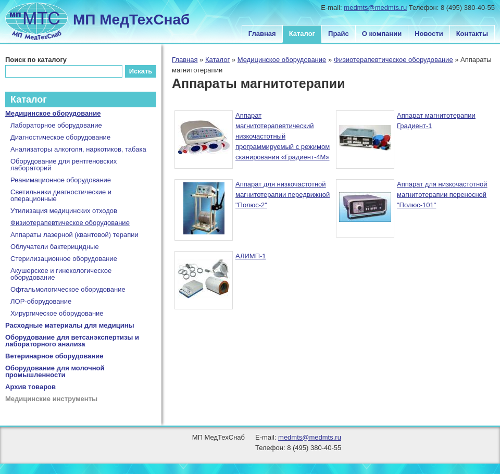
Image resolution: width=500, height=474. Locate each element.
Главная (262, 34)
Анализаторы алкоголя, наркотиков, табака (78, 149)
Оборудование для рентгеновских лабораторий (63, 164)
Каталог (302, 34)
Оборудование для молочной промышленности (55, 371)
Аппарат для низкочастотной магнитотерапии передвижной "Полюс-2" (282, 194)
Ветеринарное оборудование (54, 356)
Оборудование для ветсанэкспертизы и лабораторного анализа (72, 340)
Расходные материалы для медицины (69, 325)
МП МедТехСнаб (131, 19)
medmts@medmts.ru (375, 7)
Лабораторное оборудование (56, 125)
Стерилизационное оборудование (63, 259)
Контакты (472, 34)
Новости (429, 34)
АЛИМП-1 (250, 256)
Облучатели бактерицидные (54, 247)
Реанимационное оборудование (60, 180)
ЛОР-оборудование (40, 301)
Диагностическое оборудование (60, 137)
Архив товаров (30, 387)
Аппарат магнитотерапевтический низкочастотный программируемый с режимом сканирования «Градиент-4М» (282, 136)
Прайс (338, 34)
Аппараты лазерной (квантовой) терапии (74, 235)
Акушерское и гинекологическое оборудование (60, 274)
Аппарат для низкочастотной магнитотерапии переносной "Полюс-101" (442, 194)
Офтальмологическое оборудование (68, 289)
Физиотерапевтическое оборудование (393, 60)
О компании (382, 34)
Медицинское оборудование (282, 60)
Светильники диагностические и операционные (60, 195)
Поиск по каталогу (36, 60)
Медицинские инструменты (51, 399)
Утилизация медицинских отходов (63, 211)
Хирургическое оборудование (57, 313)
